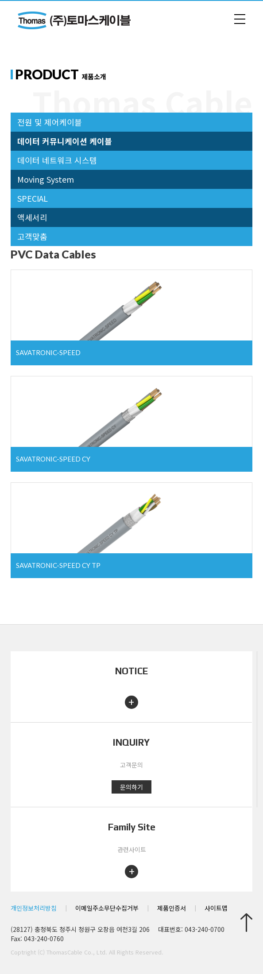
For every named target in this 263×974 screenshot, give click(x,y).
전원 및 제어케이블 (49, 122)
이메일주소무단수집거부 (107, 908)
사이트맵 (216, 908)
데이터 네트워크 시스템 (57, 160)
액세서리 (32, 217)
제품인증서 (171, 908)
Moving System (45, 179)
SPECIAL (32, 198)
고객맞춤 (32, 236)
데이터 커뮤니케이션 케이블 (64, 141)
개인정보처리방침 (34, 908)
